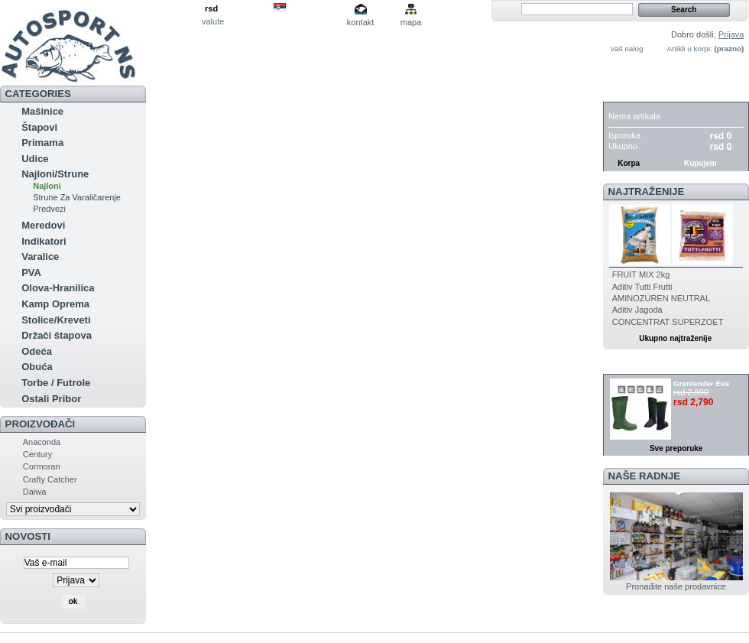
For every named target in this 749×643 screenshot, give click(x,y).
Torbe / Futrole (55, 382)
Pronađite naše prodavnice (676, 586)
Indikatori (43, 241)
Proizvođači (40, 424)
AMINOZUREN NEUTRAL (661, 298)
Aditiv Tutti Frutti (642, 286)
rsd (211, 8)
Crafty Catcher (50, 479)
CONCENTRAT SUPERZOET (668, 321)
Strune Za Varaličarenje (77, 197)
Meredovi (43, 225)
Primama (42, 142)
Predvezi (49, 208)
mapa (411, 22)
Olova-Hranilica (57, 288)
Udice (34, 158)
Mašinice (42, 111)
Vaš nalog (626, 48)
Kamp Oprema (55, 304)
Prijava (731, 34)
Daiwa (35, 491)
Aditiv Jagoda (637, 309)
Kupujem (700, 163)
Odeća (36, 351)
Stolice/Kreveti (55, 320)
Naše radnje (644, 476)
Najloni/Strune (55, 174)
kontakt (360, 22)
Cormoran (41, 466)
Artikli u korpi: (689, 48)
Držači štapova (56, 335)
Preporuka (640, 366)
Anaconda (42, 442)
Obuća (36, 366)
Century (38, 454)
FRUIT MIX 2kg (641, 274)
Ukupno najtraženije (675, 338)
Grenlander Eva (701, 383)
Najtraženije (646, 191)
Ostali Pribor (51, 398)
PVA (31, 272)
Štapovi (39, 127)
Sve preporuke (676, 448)
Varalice (40, 256)
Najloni (47, 185)
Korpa (626, 93)
